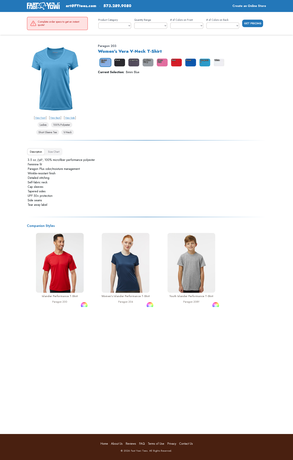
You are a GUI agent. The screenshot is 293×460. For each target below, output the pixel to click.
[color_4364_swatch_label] (190, 62)
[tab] (36, 152)
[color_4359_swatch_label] (119, 62)
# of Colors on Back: (217, 20)
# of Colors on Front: (181, 20)
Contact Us (186, 443)
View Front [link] (40, 117)
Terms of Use (156, 443)
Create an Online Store (249, 6)
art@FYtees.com (81, 6)
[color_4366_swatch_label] (218, 62)
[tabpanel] (146, 182)
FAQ (142, 443)
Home (104, 443)
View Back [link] (55, 117)
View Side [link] (70, 117)
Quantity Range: (142, 20)
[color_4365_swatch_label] (204, 62)
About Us (117, 443)
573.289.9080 (117, 6)
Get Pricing (252, 23)
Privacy (171, 443)
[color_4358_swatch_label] (104, 62)
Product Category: (108, 20)
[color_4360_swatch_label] (133, 62)
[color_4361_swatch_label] (147, 62)
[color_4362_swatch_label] (161, 62)
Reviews (131, 443)
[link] (55, 79)
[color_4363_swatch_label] (175, 62)
